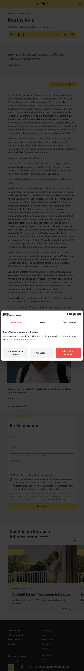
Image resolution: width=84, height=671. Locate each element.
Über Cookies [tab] (69, 322)
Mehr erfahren (28, 339)
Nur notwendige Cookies (15, 352)
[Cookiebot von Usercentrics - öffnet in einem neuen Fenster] (69, 315)
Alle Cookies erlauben (68, 352)
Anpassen (42, 353)
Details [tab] (42, 322)
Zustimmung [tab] (15, 322)
